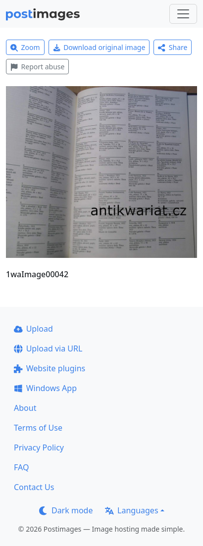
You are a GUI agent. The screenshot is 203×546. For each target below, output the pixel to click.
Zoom (25, 47)
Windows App (45, 388)
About (25, 407)
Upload (33, 328)
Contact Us (34, 487)
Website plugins (49, 368)
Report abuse (37, 66)
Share (172, 47)
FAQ (21, 467)
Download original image (99, 47)
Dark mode (66, 510)
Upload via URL (48, 348)
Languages (131, 510)
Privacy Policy (39, 447)
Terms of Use (38, 427)
